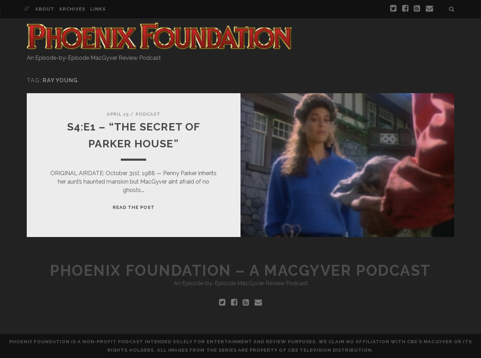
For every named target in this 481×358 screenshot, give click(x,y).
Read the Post (134, 207)
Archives (72, 9)
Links (98, 9)
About (44, 9)
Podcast (148, 114)
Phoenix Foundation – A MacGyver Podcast (240, 270)
